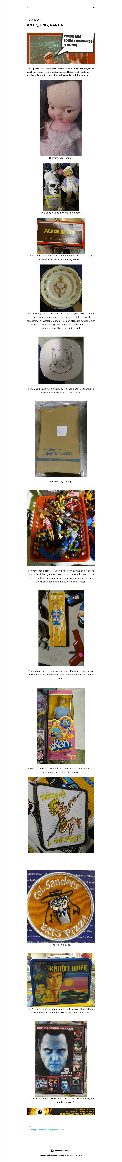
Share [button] (29, 1126)
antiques (35, 1130)
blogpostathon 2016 (57, 1130)
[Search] (93, 6)
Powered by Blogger (61, 1150)
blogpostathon (44, 1130)
